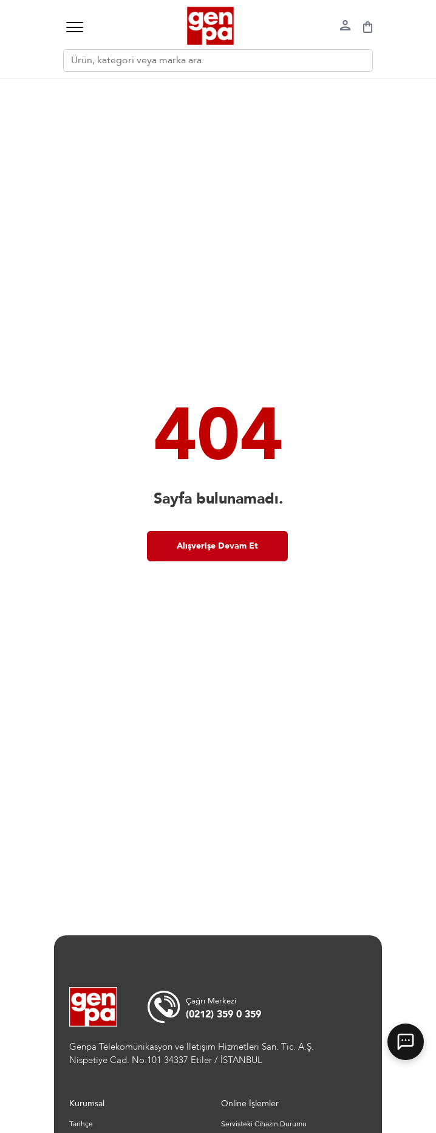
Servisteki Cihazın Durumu (264, 1124)
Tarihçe (81, 1124)
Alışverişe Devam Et (217, 546)
